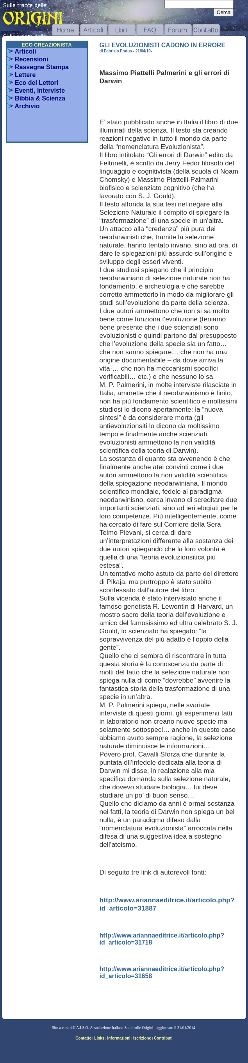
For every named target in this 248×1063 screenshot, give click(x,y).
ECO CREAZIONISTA (46, 45)
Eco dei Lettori (33, 82)
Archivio (23, 106)
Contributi (163, 1038)
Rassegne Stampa (38, 67)
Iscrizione (142, 1038)
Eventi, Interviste (36, 90)
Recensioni (27, 59)
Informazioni (118, 1038)
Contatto (83, 1038)
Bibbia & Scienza (36, 98)
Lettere (21, 75)
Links (99, 1038)
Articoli (21, 51)
